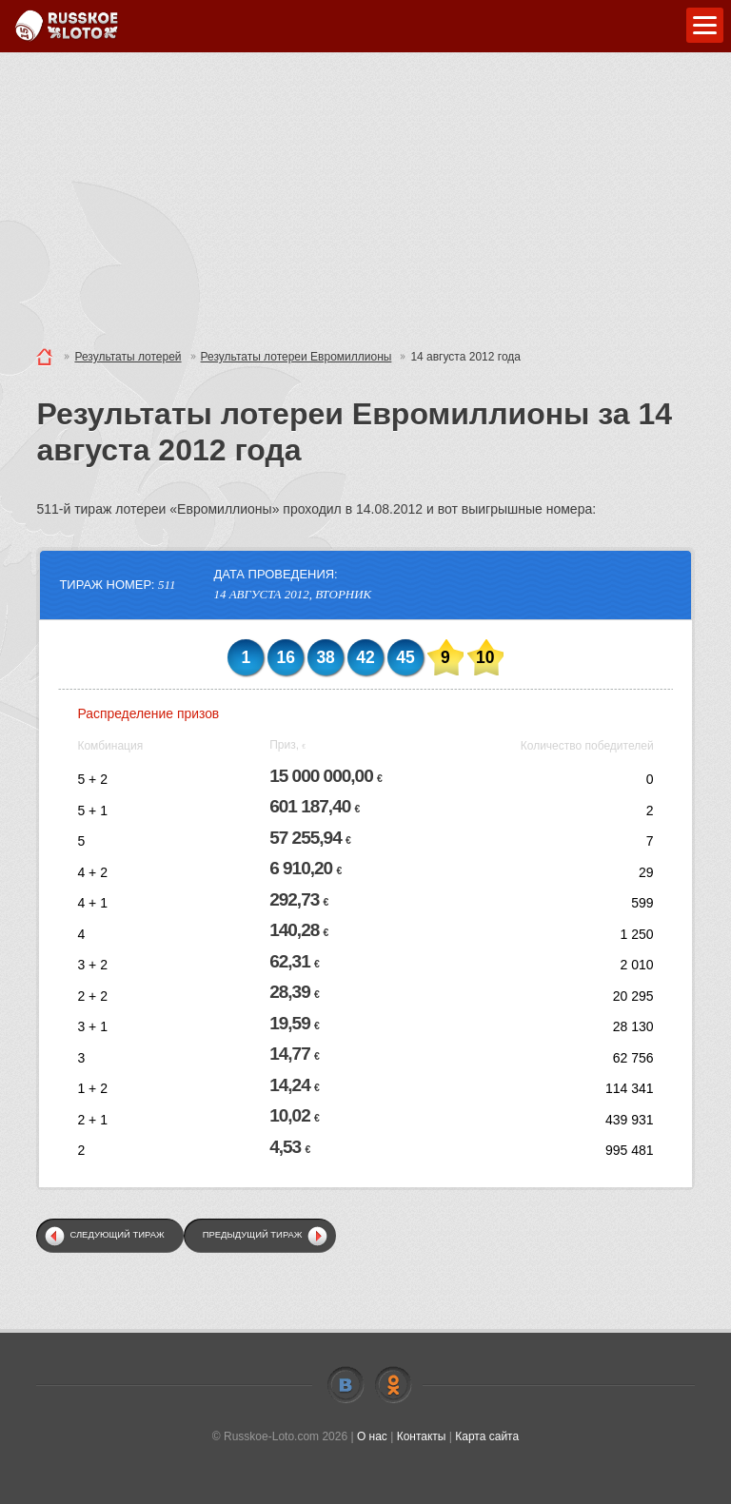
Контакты (421, 1436)
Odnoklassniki (393, 1385)
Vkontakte (345, 1385)
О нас (372, 1436)
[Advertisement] (365, 195)
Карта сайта (487, 1436)
